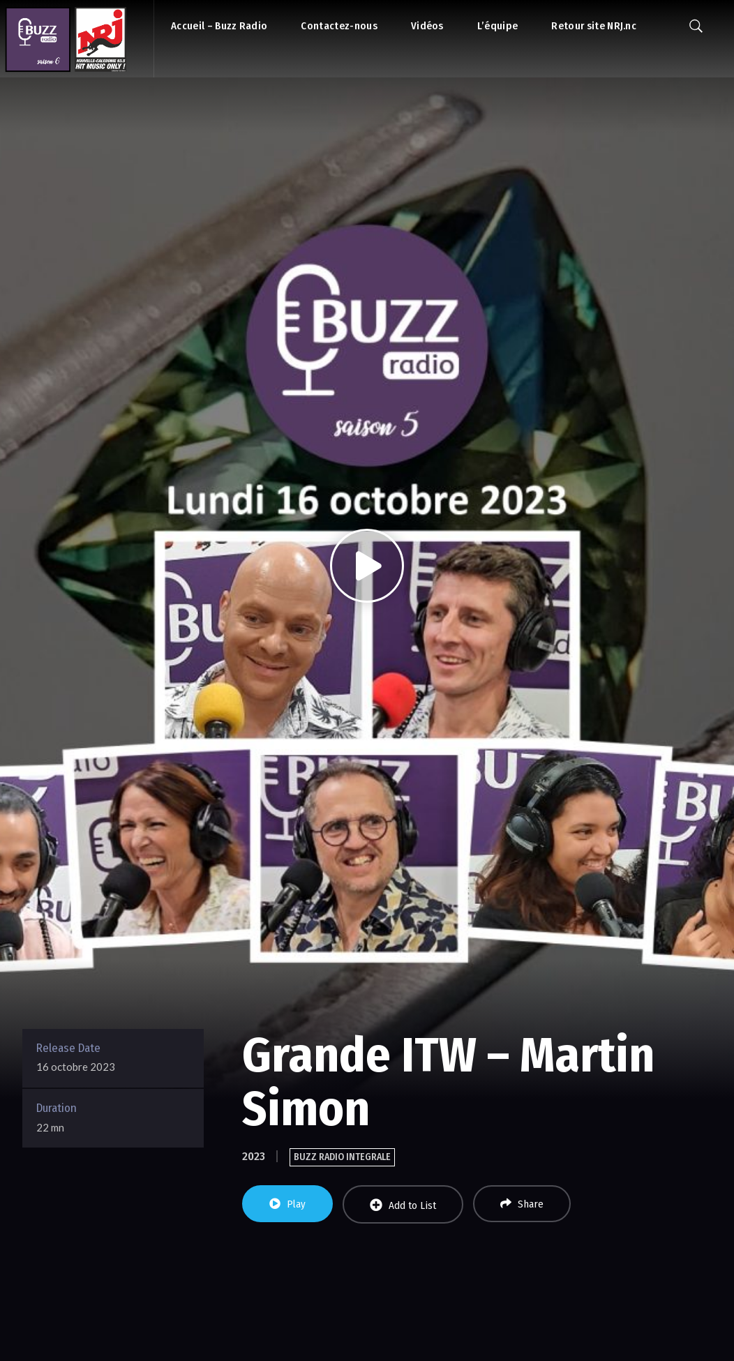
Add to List (403, 1205)
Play (287, 1204)
